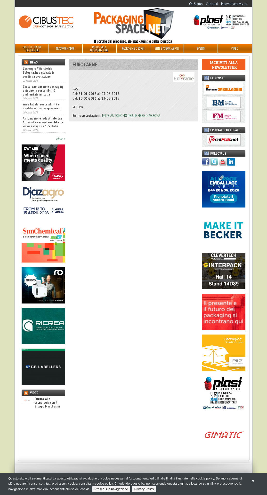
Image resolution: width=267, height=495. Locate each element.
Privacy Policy (144, 489)
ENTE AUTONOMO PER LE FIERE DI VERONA (131, 115)
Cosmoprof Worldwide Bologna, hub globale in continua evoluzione (39, 72)
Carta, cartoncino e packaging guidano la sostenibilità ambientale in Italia (43, 90)
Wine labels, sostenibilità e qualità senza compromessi (41, 106)
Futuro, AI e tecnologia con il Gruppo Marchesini (41, 402)
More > (60, 138)
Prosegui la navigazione (111, 489)
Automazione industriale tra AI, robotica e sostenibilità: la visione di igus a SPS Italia (43, 122)
